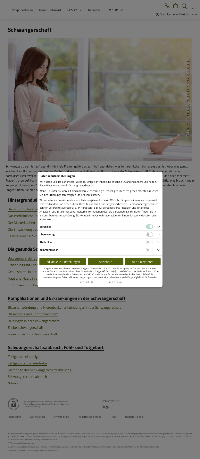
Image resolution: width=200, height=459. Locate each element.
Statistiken (46, 242)
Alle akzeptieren (143, 261)
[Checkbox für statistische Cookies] (149, 242)
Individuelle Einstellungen (63, 261)
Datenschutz (86, 282)
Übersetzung (46, 234)
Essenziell (45, 226)
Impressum (115, 282)
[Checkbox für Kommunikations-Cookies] (149, 250)
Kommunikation (48, 250)
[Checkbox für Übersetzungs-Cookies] (149, 234)
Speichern (105, 261)
